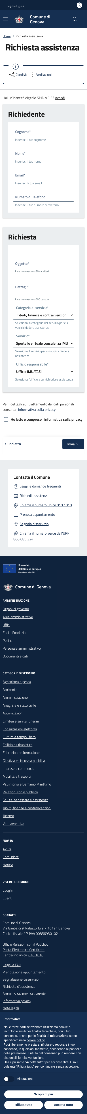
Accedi (60, 97)
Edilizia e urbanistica (17, 744)
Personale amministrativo (22, 648)
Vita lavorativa (13, 823)
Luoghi (8, 890)
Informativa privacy (17, 1000)
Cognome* (23, 131)
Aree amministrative (18, 617)
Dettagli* (22, 286)
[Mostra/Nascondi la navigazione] (5, 19)
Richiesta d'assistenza (19, 986)
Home (7, 36)
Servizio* (23, 336)
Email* (20, 175)
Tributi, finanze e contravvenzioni (27, 808)
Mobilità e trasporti (17, 776)
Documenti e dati (15, 656)
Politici (7, 640)
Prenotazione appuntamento (24, 972)
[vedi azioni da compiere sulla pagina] (40, 74)
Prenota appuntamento (37, 514)
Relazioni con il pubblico (20, 792)
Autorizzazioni (13, 713)
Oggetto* (22, 263)
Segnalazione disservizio (20, 979)
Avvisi (7, 849)
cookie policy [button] (36, 1040)
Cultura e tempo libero (19, 737)
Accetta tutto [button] (63, 1105)
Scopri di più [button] (43, 1094)
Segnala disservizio (34, 524)
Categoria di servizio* (32, 308)
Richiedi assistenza (34, 495)
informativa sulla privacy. (37, 409)
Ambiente (10, 689)
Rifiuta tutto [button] (23, 1105)
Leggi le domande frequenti (40, 486)
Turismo (8, 815)
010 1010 (35, 955)
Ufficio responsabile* (32, 364)
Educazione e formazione (21, 752)
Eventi (7, 898)
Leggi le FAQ (12, 965)
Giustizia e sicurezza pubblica (24, 760)
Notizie (8, 865)
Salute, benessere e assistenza (25, 800)
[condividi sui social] (18, 74)
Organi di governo (16, 608)
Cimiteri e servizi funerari (21, 721)
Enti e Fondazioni (15, 632)
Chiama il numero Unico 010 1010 (46, 505)
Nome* (20, 153)
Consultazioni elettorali (20, 729)
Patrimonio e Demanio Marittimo (27, 784)
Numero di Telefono (30, 197)
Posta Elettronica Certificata (24, 949)
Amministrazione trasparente (24, 993)
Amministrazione (15, 697)
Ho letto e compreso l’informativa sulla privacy (47, 419)
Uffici (6, 624)
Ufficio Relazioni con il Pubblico (25, 944)
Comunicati (11, 856)
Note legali (11, 1008)
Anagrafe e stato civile (19, 705)
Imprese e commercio (18, 768)
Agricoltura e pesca (17, 681)
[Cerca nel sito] (75, 19)
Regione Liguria (15, 6)
